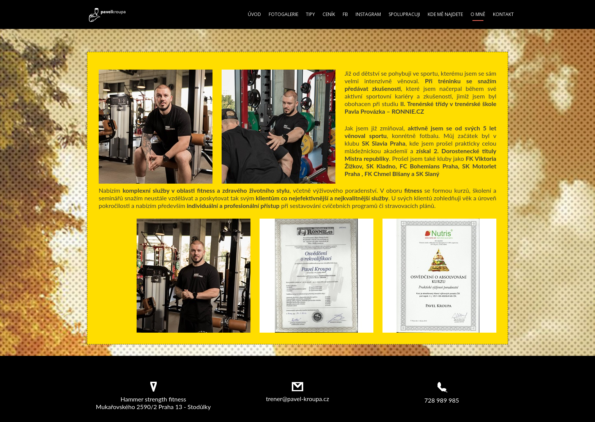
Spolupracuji (404, 14)
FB (345, 14)
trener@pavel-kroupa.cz (297, 398)
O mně (478, 14)
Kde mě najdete (445, 14)
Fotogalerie (283, 14)
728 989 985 (441, 400)
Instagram (368, 14)
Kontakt (503, 14)
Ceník (329, 14)
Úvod (254, 14)
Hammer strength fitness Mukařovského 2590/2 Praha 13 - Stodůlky (153, 402)
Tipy (310, 14)
